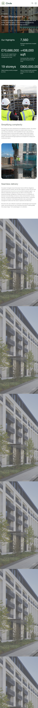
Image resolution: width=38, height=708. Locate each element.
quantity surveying (16, 191)
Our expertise (4, 13)
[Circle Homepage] (6, 3)
